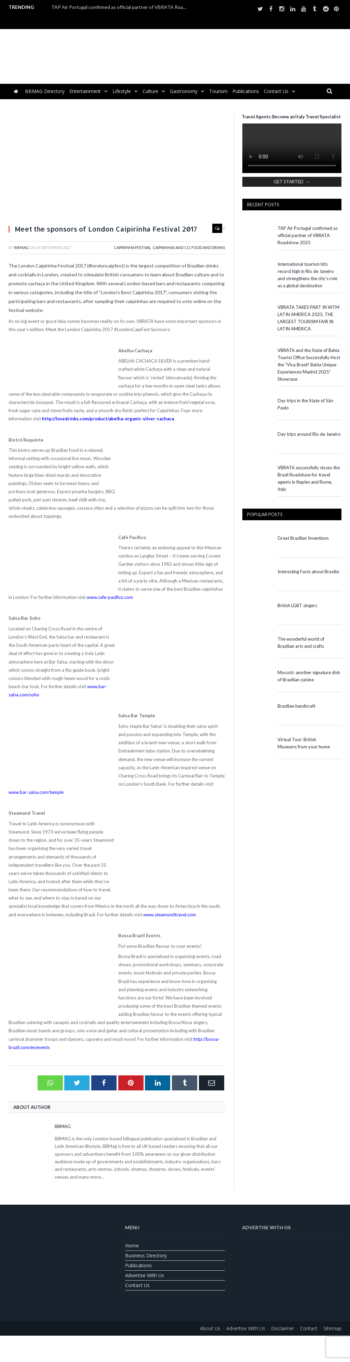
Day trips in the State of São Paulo (305, 404)
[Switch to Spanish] (192, 1343)
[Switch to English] (157, 1343)
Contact (309, 1328)
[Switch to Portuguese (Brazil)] (175, 1343)
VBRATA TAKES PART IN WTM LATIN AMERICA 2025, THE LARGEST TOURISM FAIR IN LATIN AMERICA (308, 317)
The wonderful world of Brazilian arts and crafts (301, 642)
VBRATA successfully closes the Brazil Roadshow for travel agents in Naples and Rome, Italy (309, 478)
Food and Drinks (208, 247)
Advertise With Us (144, 1275)
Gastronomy (184, 91)
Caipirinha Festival (132, 247)
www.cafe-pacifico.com (110, 597)
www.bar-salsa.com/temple (36, 792)
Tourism (218, 91)
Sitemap (332, 1328)
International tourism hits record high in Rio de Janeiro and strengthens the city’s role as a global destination (307, 274)
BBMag (21, 247)
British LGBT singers (297, 605)
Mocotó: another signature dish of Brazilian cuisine (309, 676)
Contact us (276, 91)
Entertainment (85, 91)
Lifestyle (121, 91)
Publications (245, 91)
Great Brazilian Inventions (303, 538)
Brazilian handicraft (296, 706)
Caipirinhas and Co (171, 247)
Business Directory (146, 1255)
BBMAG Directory (45, 91)
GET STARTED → (292, 181)
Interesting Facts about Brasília (308, 571)
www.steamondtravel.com (169, 914)
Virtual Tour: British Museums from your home (304, 743)
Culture (150, 91)
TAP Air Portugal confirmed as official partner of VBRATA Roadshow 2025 (121, 7)
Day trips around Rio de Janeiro (309, 434)
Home (132, 1245)
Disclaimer (282, 1328)
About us (210, 1328)
